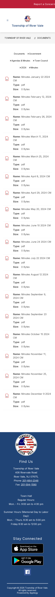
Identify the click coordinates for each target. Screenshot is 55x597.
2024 (23, 67)
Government (35, 53)
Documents (44, 38)
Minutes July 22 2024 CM (35, 258)
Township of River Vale (18, 38)
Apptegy (34, 593)
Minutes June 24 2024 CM (36, 241)
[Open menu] (7, 20)
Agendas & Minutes (21, 60)
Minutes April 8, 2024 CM (35, 176)
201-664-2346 (30, 480)
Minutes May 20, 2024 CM (36, 209)
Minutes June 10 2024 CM (36, 225)
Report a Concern (44, 4)
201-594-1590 (29, 484)
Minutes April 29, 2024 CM (36, 192)
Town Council (41, 60)
